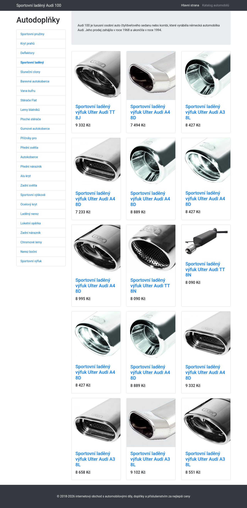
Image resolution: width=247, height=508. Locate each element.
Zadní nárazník (30, 233)
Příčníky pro (28, 138)
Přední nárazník (31, 166)
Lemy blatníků (30, 110)
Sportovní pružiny (32, 34)
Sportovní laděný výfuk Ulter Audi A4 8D (150, 112)
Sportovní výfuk (31, 261)
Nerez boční (28, 252)
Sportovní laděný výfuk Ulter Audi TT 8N (150, 285)
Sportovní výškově (32, 195)
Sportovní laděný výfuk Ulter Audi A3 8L (205, 112)
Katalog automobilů (215, 5)
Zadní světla (28, 185)
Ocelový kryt (28, 204)
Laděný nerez (29, 214)
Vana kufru (27, 91)
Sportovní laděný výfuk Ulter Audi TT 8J (95, 112)
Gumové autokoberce (35, 129)
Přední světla (29, 147)
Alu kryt (25, 176)
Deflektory (27, 53)
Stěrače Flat (28, 100)
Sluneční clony (30, 72)
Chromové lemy (31, 242)
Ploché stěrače (30, 119)
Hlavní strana (191, 5)
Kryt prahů (27, 43)
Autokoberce (29, 157)
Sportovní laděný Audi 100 (38, 5)
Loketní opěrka (30, 223)
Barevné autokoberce (34, 81)
